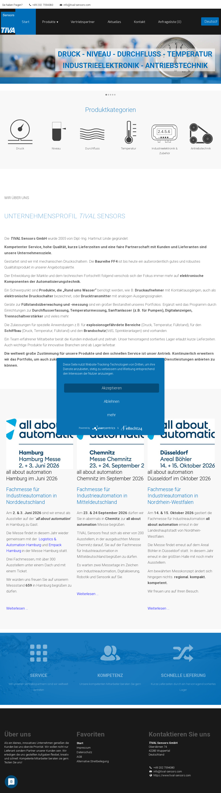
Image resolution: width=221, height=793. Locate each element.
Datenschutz (84, 752)
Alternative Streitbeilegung (93, 761)
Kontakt (139, 22)
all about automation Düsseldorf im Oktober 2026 (179, 475)
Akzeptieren (112, 388)
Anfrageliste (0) (169, 22)
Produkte (48, 22)
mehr (111, 415)
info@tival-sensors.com (77, 4)
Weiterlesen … (17, 608)
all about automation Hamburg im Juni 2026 (31, 475)
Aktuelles (114, 22)
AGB (79, 756)
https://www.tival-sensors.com (170, 775)
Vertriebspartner (83, 22)
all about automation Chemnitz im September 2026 (110, 475)
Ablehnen (111, 401)
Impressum (84, 747)
